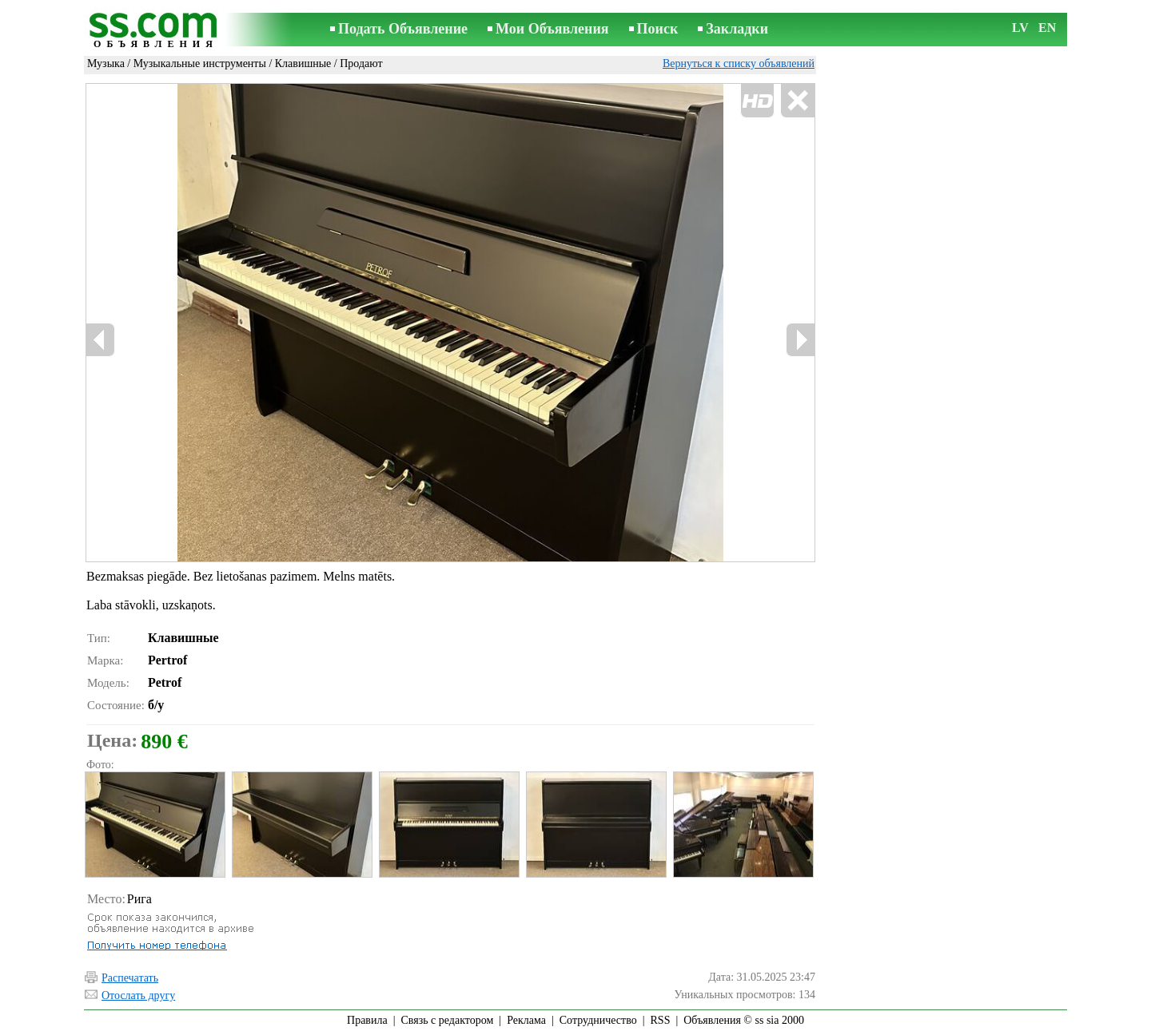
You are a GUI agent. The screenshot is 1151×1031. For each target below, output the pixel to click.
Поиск (658, 29)
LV (1020, 27)
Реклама (526, 1020)
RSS (661, 1020)
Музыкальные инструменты (199, 63)
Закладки (737, 29)
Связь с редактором (447, 1020)
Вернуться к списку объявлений (738, 63)
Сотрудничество (598, 1020)
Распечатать (130, 978)
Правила (367, 1020)
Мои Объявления (552, 29)
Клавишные (303, 63)
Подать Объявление (403, 29)
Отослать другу (138, 995)
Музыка (106, 63)
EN (1047, 27)
